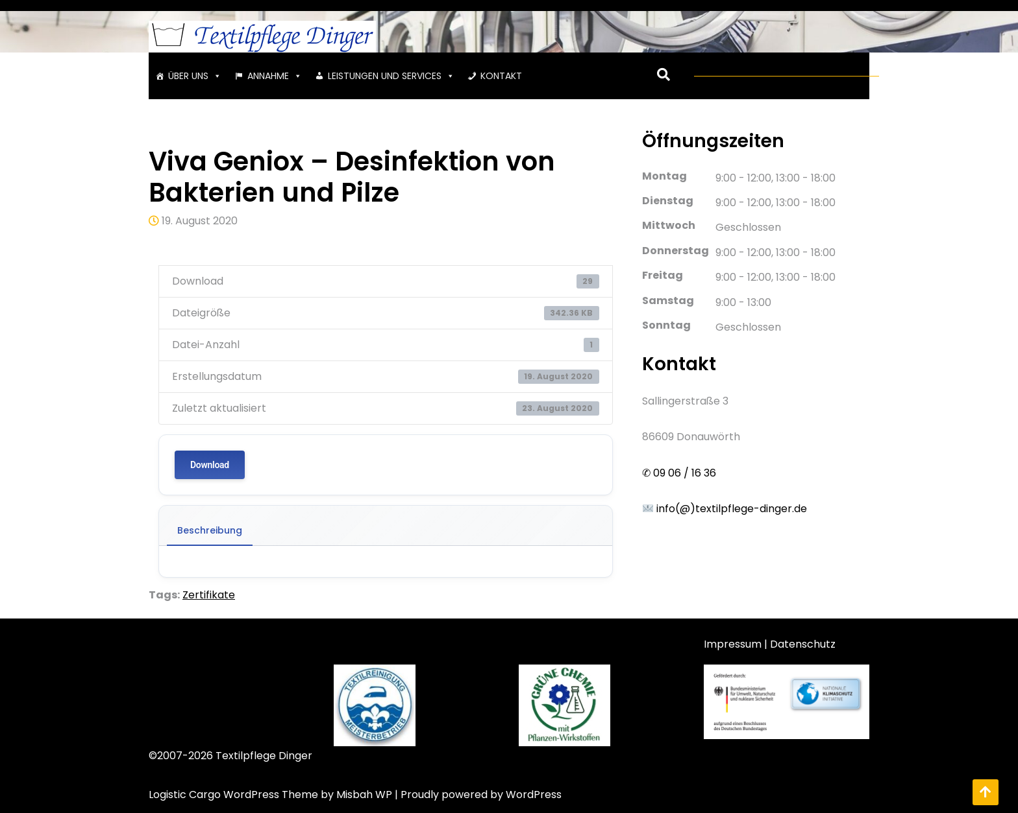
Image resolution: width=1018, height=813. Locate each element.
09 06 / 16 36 (683, 472)
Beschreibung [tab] (209, 530)
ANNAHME (274, 76)
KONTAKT (501, 75)
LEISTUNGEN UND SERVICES (391, 76)
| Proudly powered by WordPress (478, 794)
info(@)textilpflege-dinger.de (725, 508)
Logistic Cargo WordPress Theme (233, 794)
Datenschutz (803, 644)
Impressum (733, 644)
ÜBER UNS (194, 76)
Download (209, 465)
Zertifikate (208, 594)
